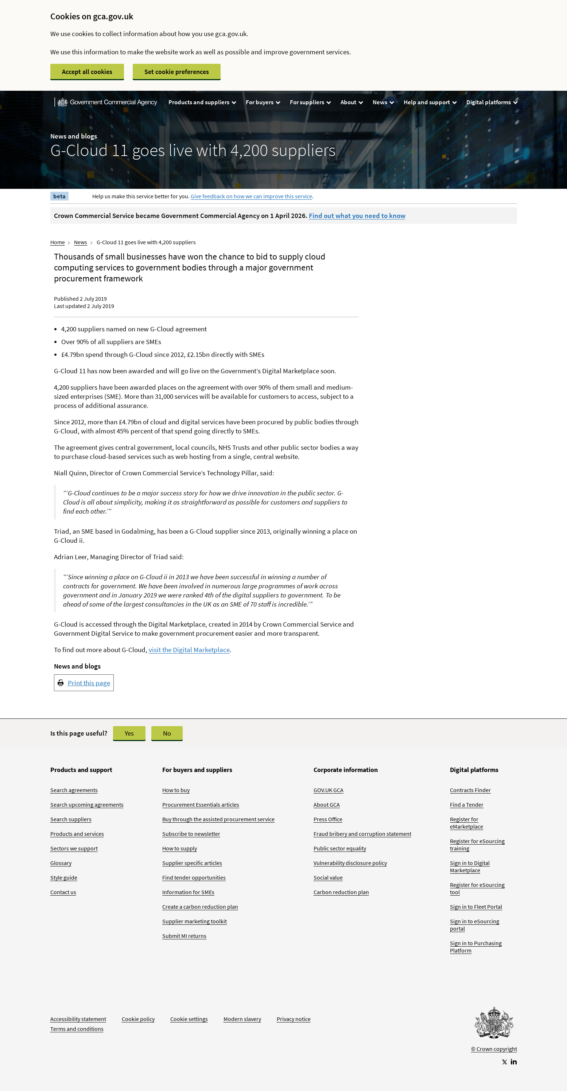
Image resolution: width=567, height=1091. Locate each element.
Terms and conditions (77, 1028)
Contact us (63, 892)
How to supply (179, 848)
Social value (328, 877)
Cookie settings (189, 1018)
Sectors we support (74, 848)
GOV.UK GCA (328, 790)
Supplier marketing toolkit (194, 921)
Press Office (328, 819)
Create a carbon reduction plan (200, 906)
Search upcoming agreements (87, 804)
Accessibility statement (78, 1018)
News (383, 102)
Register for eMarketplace (466, 822)
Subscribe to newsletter (191, 833)
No (167, 733)
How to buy (176, 790)
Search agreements (74, 790)
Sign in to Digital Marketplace (470, 866)
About (351, 102)
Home (57, 242)
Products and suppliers (202, 102)
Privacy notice (294, 1018)
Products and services (77, 833)
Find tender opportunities (194, 877)
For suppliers (310, 102)
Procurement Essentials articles (200, 804)
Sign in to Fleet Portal (476, 906)
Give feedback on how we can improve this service (251, 196)
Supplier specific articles (192, 862)
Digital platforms (491, 102)
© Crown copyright (494, 1048)
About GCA (327, 804)
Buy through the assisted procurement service (218, 819)
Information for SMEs (188, 892)
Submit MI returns (184, 935)
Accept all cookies (87, 71)
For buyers (263, 102)
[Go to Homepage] (494, 1024)
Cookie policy (138, 1018)
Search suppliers (71, 819)
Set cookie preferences (176, 71)
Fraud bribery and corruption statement (362, 833)
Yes (129, 733)
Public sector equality (340, 848)
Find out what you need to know (357, 215)
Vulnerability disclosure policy (350, 862)
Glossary (60, 862)
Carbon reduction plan (341, 892)
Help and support (430, 102)
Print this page (89, 682)
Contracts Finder (470, 790)
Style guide (63, 877)
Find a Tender (466, 804)
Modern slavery (242, 1018)
